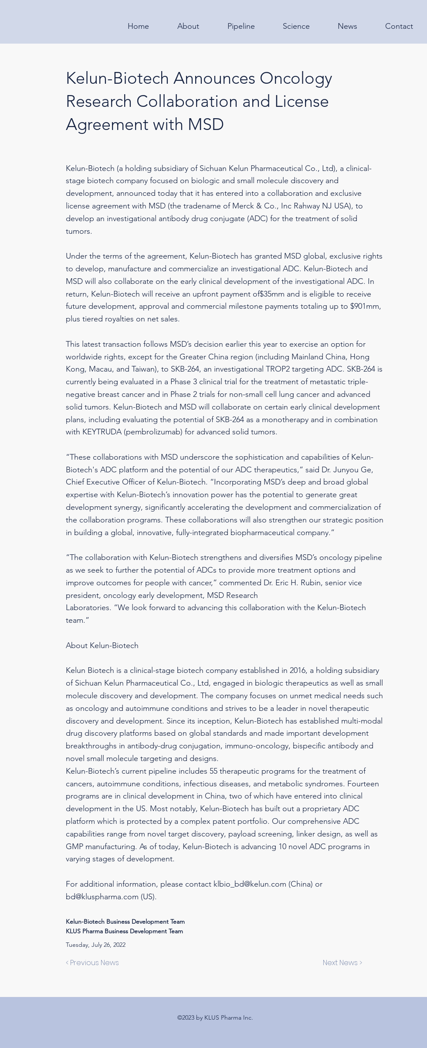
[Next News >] (340, 963)
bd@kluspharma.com (102, 896)
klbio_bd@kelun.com (250, 884)
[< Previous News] (94, 963)
